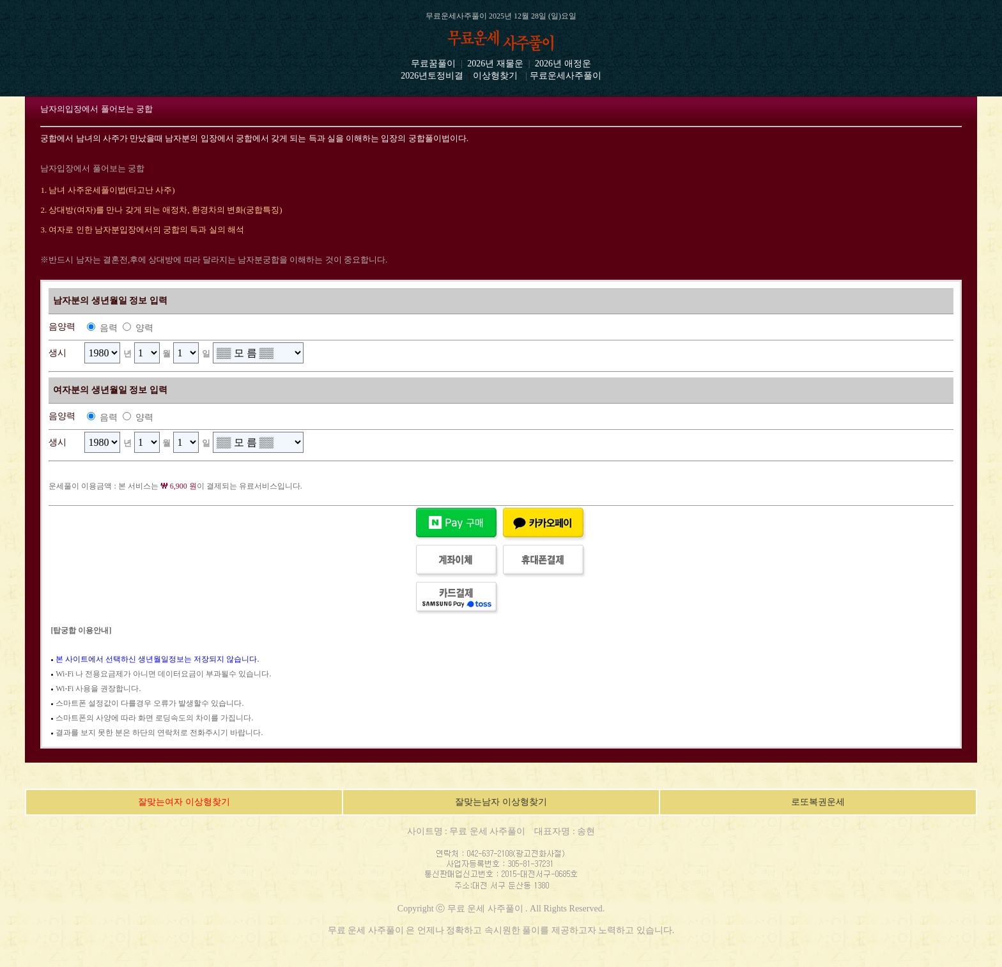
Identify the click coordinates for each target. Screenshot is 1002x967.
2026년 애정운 (562, 63)
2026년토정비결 (432, 75)
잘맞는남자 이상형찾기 (501, 802)
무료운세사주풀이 (565, 75)
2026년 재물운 (495, 63)
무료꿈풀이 (433, 63)
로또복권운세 (818, 802)
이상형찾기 (495, 75)
